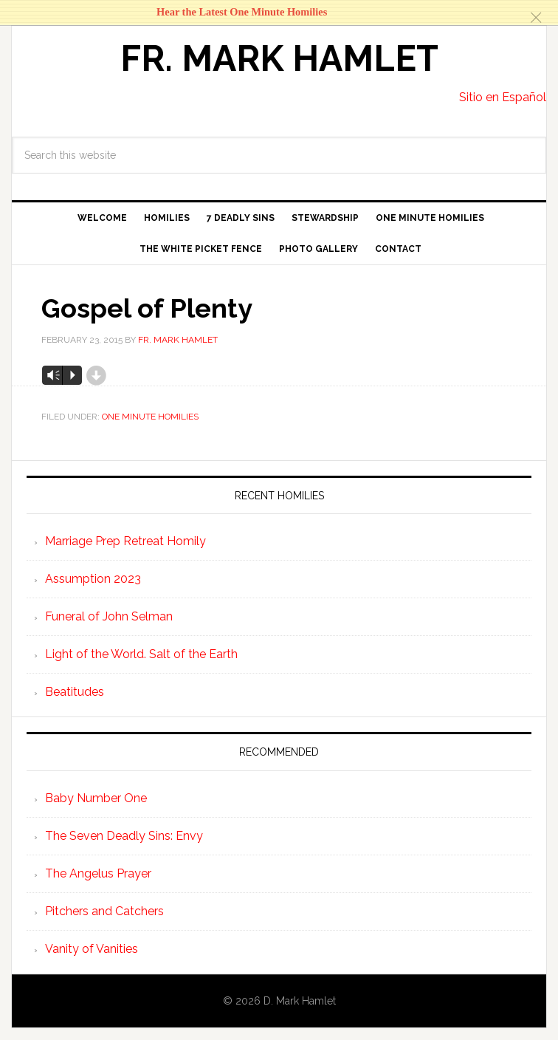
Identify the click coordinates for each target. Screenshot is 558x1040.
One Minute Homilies (150, 416)
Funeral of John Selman (109, 616)
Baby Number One (96, 798)
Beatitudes (74, 692)
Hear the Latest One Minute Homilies (241, 12)
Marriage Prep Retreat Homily (125, 541)
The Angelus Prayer (98, 873)
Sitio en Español (502, 97)
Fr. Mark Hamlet (279, 58)
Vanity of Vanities (91, 949)
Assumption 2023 (93, 579)
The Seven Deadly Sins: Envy (124, 836)
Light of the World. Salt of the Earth (141, 654)
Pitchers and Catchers (104, 911)
